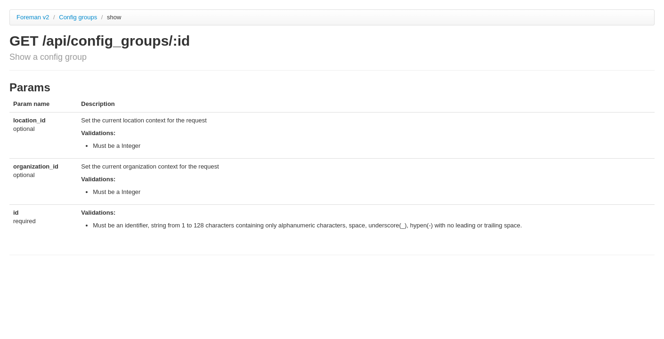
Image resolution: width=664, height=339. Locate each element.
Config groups (79, 17)
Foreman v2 (32, 17)
